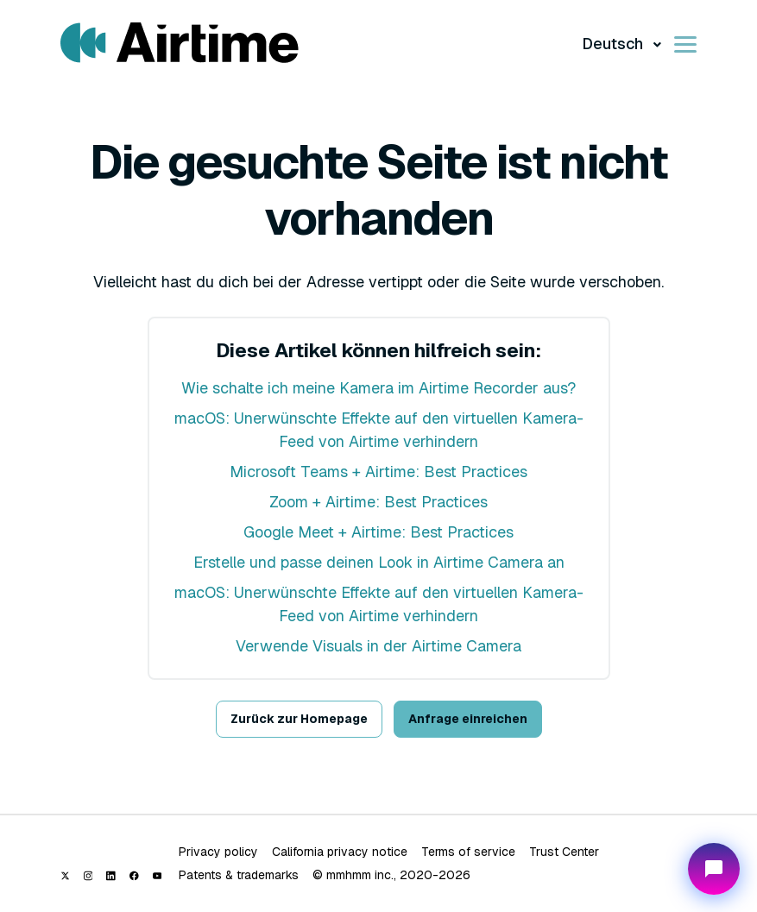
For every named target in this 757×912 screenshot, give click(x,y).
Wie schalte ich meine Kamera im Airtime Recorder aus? (378, 388)
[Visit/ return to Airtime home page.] (179, 43)
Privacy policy (218, 851)
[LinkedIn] (111, 875)
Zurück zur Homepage (299, 718)
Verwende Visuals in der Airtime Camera (378, 646)
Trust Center (564, 851)
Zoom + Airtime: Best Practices (378, 502)
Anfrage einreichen (467, 718)
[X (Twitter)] (65, 875)
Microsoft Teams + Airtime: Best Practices (378, 471)
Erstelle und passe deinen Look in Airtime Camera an (379, 562)
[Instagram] (88, 875)
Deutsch (614, 43)
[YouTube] (157, 875)
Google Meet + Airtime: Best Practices (378, 532)
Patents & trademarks (239, 875)
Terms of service (468, 851)
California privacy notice (339, 851)
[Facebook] (134, 875)
